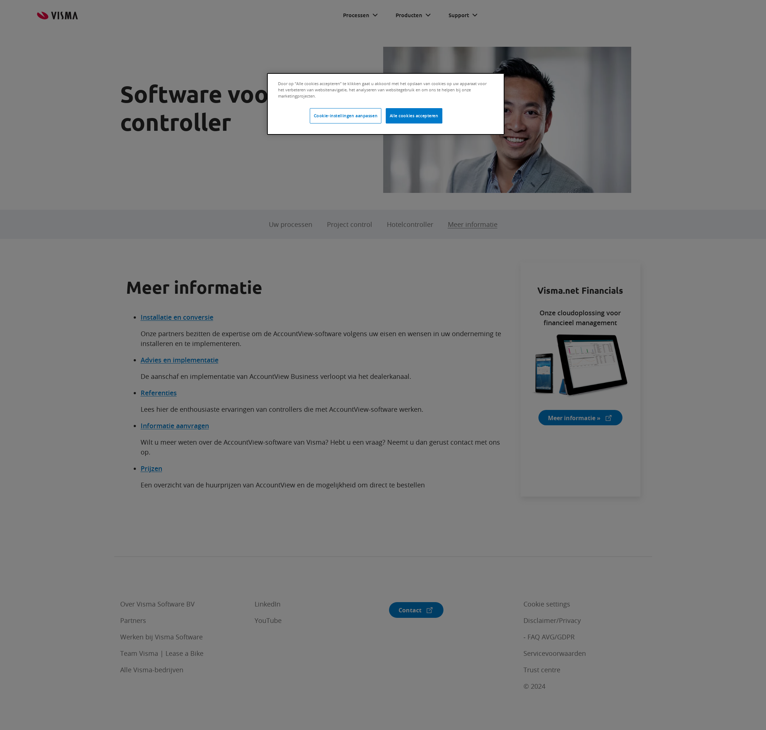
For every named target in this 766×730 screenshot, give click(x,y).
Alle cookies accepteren (414, 115)
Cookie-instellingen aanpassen (346, 115)
